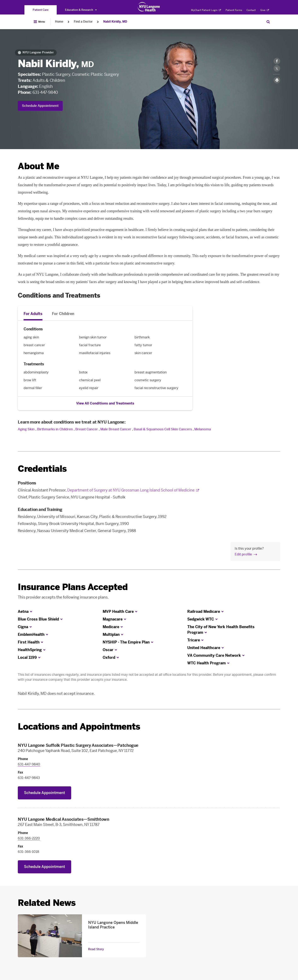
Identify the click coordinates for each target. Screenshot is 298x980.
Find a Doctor (83, 21)
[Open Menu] (39, 22)
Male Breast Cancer (115, 429)
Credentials (42, 468)
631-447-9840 (45, 92)
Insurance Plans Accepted (73, 587)
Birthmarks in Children (55, 429)
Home (59, 21)
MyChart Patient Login (206, 10)
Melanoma (202, 429)
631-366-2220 (29, 838)
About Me (38, 166)
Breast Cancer (86, 429)
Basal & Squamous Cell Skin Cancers (163, 429)
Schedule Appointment (40, 106)
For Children (63, 313)
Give (264, 10)
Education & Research (81, 9)
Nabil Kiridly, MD (115, 21)
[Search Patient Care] (268, 22)
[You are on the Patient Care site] (40, 10)
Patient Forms (234, 10)
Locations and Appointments (79, 726)
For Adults (33, 313)
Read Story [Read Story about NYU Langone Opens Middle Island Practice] (96, 949)
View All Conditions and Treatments (105, 403)
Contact (251, 10)
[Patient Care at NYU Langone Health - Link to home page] (149, 7)
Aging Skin (26, 429)
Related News (47, 903)
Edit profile (243, 554)
